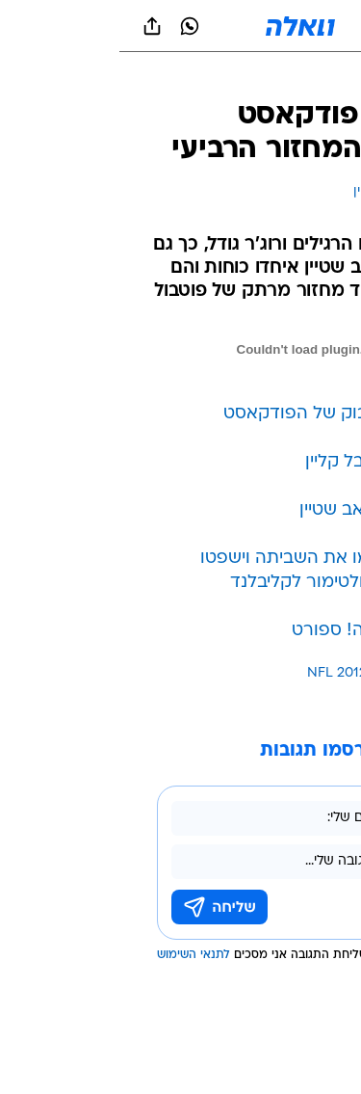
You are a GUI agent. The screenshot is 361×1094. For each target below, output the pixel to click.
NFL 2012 (217, 673)
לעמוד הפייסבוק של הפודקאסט (223, 414)
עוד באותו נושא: (296, 673)
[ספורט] (321, 78)
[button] (279, 26)
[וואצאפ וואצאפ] (70, 26)
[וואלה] (181, 26)
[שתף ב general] (32, 26)
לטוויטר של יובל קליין (264, 462)
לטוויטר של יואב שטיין (261, 510)
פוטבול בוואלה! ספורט (257, 631)
